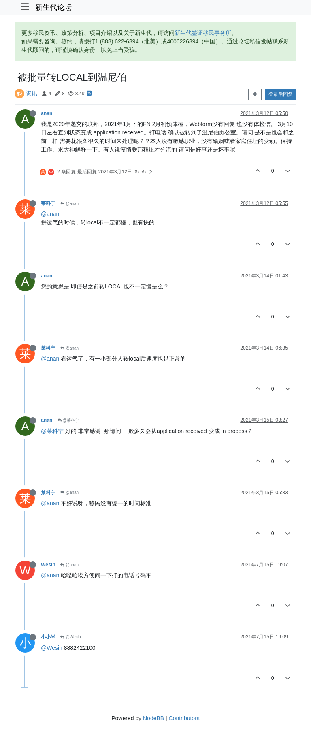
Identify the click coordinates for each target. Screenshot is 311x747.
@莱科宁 (68, 420)
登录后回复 (280, 94)
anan (47, 113)
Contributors (184, 718)
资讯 (31, 93)
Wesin (48, 565)
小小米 (48, 637)
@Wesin (70, 637)
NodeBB (153, 718)
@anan (69, 203)
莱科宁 (48, 203)
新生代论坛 (53, 7)
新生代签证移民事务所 (203, 33)
